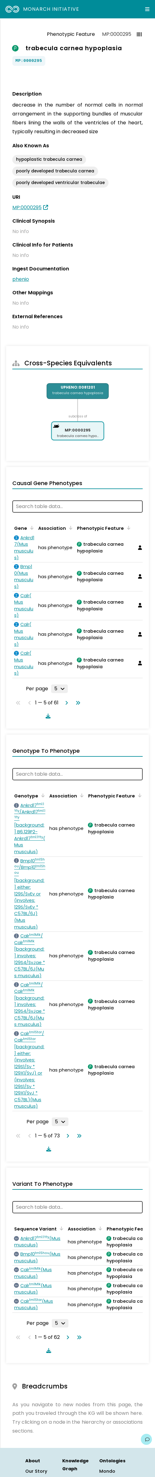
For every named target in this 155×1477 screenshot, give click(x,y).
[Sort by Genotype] (42, 795)
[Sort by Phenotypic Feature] (127, 528)
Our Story (36, 1471)
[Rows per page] (59, 688)
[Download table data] (46, 716)
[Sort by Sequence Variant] (60, 1228)
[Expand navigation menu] (147, 9)
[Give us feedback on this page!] (146, 1439)
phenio (20, 279)
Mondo (107, 1471)
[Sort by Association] (69, 528)
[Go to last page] (76, 702)
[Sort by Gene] (31, 528)
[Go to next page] (65, 702)
